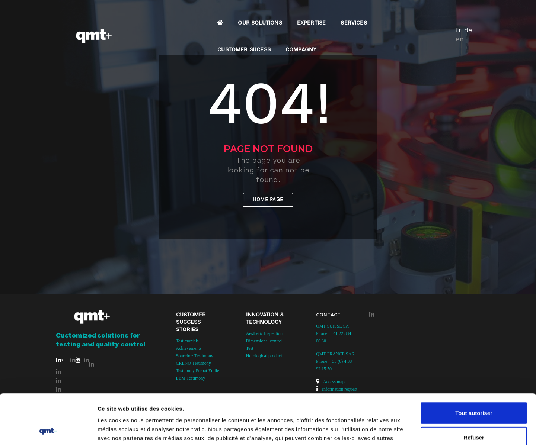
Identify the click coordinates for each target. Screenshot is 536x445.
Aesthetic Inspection (264, 333)
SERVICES (300, 13)
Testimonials (187, 341)
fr (452, 12)
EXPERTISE (258, 13)
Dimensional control (264, 341)
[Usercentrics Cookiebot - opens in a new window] (48, 430)
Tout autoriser (473, 366)
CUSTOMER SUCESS (355, 13)
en (473, 12)
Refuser (473, 390)
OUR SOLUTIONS (207, 13)
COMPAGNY (412, 13)
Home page (268, 200)
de (462, 12)
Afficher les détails (410, 430)
